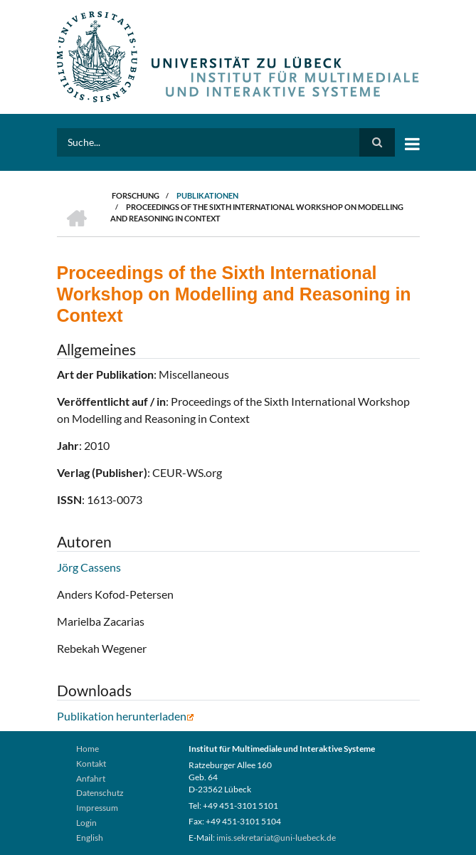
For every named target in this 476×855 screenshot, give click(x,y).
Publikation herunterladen (125, 716)
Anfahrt (90, 778)
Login (86, 822)
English (89, 837)
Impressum (97, 807)
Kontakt (91, 763)
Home (87, 748)
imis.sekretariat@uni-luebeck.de (276, 837)
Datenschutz (100, 792)
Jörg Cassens (89, 567)
